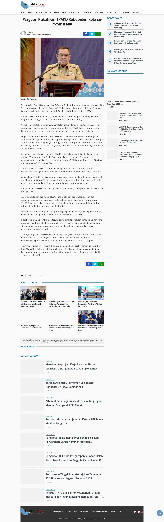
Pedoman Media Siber (99, 511)
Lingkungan (87, 12)
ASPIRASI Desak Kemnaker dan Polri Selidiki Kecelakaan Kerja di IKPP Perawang (127, 25)
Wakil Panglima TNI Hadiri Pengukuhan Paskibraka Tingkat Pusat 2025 (90, 304)
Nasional (50, 361)
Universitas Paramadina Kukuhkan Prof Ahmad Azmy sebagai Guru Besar (90, 328)
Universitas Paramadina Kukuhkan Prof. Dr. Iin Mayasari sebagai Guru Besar (62, 328)
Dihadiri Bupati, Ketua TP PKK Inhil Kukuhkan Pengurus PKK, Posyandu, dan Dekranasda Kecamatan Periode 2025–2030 (62, 304)
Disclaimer (84, 511)
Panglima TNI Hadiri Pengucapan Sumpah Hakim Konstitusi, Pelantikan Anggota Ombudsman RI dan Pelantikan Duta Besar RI (75, 460)
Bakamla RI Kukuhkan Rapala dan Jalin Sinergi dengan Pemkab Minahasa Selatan (32, 304)
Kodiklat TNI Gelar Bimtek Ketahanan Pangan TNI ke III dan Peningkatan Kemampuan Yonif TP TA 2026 (74, 496)
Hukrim (48, 12)
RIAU (30, 12)
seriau (39, 275)
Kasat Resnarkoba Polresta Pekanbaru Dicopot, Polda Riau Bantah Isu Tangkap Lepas (130, 154)
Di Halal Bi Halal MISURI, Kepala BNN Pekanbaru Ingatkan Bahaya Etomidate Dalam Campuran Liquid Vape (128, 60)
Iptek (64, 12)
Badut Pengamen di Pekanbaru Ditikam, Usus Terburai (130, 141)
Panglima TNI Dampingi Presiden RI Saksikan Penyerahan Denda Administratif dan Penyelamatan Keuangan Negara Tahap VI (72, 441)
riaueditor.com (73, 519)
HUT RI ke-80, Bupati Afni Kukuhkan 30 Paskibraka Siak (31, 327)
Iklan (75, 511)
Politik (39, 12)
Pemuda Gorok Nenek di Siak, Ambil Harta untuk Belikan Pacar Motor (127, 42)
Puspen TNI (50, 398)
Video (116, 12)
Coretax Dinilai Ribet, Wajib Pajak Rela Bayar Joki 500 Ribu (123, 102)
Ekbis (56, 12)
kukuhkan (30, 275)
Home (22, 12)
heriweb (102, 519)
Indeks (136, 12)
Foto (109, 12)
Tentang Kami (57, 511)
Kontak (112, 511)
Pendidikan (74, 12)
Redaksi (68, 511)
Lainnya (125, 12)
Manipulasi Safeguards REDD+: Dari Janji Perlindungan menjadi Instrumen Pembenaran (128, 34)
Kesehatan (99, 12)
